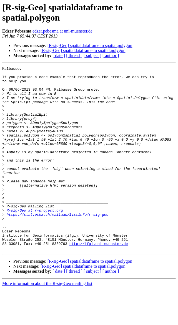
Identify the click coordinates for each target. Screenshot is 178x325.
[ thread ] (74, 55)
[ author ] (110, 55)
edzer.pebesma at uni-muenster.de (62, 31)
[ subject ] (92, 55)
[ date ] (58, 55)
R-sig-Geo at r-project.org (35, 239)
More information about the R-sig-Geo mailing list (47, 320)
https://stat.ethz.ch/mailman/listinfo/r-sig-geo (58, 244)
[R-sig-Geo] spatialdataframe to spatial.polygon (89, 45)
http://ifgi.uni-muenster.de (98, 279)
